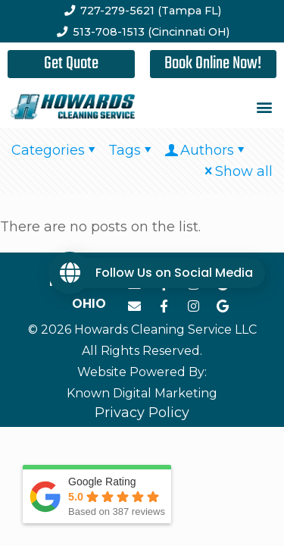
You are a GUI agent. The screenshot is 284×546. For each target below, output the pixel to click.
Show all (237, 171)
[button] (263, 107)
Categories (54, 150)
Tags (131, 150)
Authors (206, 150)
